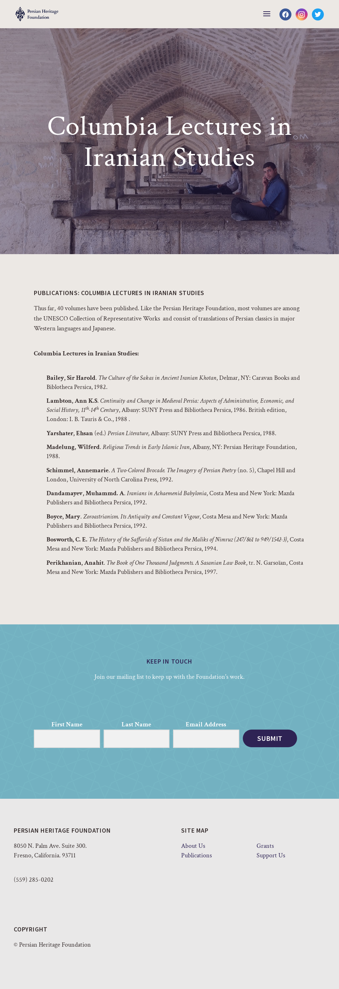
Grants (265, 846)
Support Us (271, 855)
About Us (193, 846)
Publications (196, 855)
